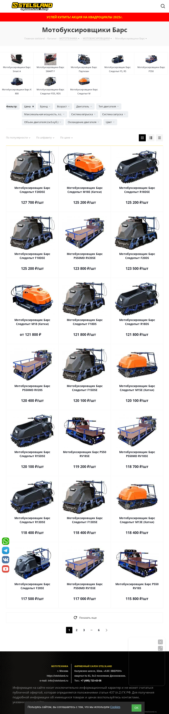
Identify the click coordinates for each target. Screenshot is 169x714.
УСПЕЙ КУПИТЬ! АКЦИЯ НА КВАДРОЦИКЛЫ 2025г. (85, 17)
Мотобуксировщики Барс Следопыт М (84, 91)
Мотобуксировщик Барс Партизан (84, 69)
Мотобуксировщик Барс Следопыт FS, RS (117, 69)
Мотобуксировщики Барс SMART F (50, 69)
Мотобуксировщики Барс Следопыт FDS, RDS (50, 91)
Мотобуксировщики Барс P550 (151, 69)
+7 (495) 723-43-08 (91, 680)
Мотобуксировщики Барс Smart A (17, 69)
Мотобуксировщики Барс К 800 (17, 91)
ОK (136, 707)
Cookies (115, 707)
